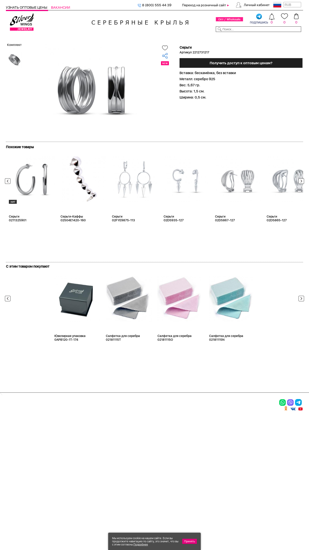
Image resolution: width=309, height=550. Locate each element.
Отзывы (296, 37)
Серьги (13, 442)
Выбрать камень (39, 37)
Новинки (79, 37)
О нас (188, 442)
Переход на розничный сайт (204, 5)
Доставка (195, 37)
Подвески (15, 449)
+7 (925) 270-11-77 (244, 528)
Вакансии (60, 7)
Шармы (13, 456)
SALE (62, 37)
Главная (10, 43)
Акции (144, 442)
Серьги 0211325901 (17, 231)
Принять (189, 541)
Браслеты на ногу (67, 449)
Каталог (13, 37)
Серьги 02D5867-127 (225, 231)
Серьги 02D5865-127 (277, 231)
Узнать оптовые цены (27, 7)
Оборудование (271, 37)
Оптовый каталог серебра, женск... (56, 43)
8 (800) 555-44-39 (284, 528)
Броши (57, 442)
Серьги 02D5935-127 (174, 231)
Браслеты (60, 428)
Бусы (55, 456)
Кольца (13, 435)
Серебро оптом (25, 43)
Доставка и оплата (201, 428)
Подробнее (140, 544)
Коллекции (126, 37)
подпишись (259, 19)
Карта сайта (194, 474)
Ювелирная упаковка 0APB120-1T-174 (70, 351)
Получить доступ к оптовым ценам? (241, 81)
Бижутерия (102, 37)
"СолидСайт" (132, 510)
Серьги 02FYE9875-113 (123, 231)
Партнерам (151, 37)
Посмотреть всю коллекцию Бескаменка (43, 153)
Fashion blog (194, 468)
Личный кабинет (257, 5)
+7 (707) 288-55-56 (281, 535)
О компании (242, 37)
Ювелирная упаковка (27, 428)
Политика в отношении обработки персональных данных (152, 485)
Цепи (99, 428)
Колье (56, 435)
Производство (152, 428)
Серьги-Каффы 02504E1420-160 (73, 231)
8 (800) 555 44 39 (154, 5)
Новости (174, 37)
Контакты (217, 37)
